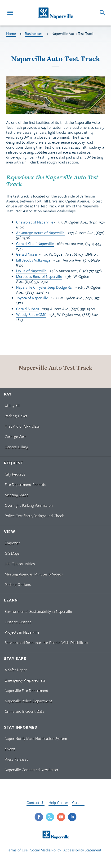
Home (11, 33)
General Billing (16, 447)
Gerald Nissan (27, 254)
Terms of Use (17, 850)
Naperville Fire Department (27, 690)
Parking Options (18, 584)
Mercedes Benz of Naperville (39, 276)
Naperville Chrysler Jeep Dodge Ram (45, 287)
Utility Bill (12, 405)
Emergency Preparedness (25, 680)
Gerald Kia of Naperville (35, 243)
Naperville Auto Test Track (55, 368)
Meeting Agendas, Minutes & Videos (34, 574)
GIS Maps (12, 553)
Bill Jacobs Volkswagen (34, 260)
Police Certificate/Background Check (34, 516)
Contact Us (35, 802)
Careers (78, 802)
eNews (10, 749)
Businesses (34, 33)
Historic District (18, 622)
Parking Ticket (16, 416)
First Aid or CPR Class (22, 426)
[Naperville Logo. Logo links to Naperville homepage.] (55, 13)
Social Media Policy (45, 850)
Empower (12, 543)
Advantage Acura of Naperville (40, 233)
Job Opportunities (20, 564)
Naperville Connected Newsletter (31, 770)
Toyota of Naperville (32, 298)
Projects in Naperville (22, 632)
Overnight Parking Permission (29, 505)
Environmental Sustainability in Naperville (38, 611)
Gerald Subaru (27, 309)
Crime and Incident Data (24, 711)
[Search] (102, 13)
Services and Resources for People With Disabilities (46, 642)
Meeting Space (16, 495)
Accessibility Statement (82, 850)
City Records (15, 474)
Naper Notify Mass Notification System (36, 738)
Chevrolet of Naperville (34, 222)
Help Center (58, 802)
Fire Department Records (25, 484)
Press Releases (16, 759)
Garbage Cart (15, 436)
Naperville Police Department (28, 701)
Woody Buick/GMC (31, 314)
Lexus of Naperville (31, 271)
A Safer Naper (16, 670)
